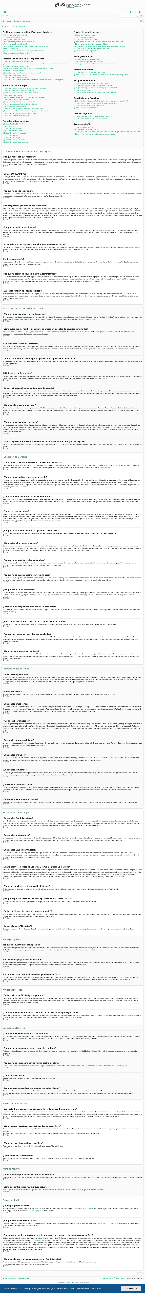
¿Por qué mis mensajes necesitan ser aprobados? (21, 113)
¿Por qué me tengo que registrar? (15, 35)
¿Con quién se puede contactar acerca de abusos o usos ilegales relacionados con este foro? (107, 132)
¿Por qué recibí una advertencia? (15, 106)
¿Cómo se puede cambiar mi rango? (16, 77)
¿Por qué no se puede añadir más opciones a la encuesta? (24, 97)
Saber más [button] (96, 1288)
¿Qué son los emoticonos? (12, 128)
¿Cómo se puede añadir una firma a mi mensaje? (20, 93)
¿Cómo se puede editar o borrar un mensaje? (19, 90)
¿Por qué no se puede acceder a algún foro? (19, 102)
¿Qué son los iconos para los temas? (16, 142)
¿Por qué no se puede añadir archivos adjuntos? (20, 104)
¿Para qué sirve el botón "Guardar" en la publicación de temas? (25, 111)
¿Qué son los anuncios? (11, 135)
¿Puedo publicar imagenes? (13, 131)
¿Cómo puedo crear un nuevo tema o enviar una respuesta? (24, 88)
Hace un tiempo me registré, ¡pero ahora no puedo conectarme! (25, 46)
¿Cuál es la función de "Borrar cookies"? (17, 53)
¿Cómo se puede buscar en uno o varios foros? (91, 83)
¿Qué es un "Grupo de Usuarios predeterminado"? (92, 49)
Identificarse (17, 16)
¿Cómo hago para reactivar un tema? (16, 115)
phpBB (103, 378)
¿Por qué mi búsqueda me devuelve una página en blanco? (95, 88)
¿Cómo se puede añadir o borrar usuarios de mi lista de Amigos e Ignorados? (101, 75)
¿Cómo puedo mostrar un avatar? (15, 75)
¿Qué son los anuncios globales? (15, 133)
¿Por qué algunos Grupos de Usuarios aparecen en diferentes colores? (99, 46)
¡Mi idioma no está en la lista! (13, 71)
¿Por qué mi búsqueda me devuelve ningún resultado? (93, 86)
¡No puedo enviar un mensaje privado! (87, 59)
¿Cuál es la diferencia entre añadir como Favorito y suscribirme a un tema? (101, 101)
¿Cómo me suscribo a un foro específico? (89, 105)
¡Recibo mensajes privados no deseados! (89, 62)
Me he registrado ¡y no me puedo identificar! (18, 42)
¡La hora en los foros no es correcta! (16, 66)
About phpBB (36, 1211)
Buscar (6, 16)
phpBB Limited (88, 1208)
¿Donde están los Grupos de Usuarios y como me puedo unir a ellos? (99, 42)
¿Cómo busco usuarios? (82, 90)
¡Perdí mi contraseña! (10, 49)
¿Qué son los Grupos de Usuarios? (86, 39)
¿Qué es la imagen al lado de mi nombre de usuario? (22, 73)
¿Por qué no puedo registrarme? (14, 39)
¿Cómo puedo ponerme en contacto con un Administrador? (95, 134)
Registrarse (28, 16)
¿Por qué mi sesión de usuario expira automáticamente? (23, 51)
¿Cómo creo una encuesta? (13, 95)
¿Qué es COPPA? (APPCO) (13, 37)
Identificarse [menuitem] (136, 12)
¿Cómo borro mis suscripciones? (86, 108)
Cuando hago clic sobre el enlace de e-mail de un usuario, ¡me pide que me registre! (33, 80)
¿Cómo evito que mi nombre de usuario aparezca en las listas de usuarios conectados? (34, 64)
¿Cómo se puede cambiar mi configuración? (18, 62)
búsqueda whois (36, 1240)
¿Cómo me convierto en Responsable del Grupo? (91, 44)
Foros (46, 12)
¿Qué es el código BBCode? (13, 124)
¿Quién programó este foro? (84, 127)
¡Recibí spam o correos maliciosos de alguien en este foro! (95, 64)
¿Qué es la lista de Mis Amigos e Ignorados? (90, 72)
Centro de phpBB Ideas (105, 1223)
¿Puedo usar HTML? (10, 126)
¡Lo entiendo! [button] (131, 1289)
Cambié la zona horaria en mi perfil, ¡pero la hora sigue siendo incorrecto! (29, 68)
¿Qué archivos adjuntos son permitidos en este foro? (93, 116)
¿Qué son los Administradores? (85, 35)
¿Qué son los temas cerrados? (14, 140)
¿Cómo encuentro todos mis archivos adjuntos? (91, 119)
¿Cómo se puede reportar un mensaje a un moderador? (23, 109)
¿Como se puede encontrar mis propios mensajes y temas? (95, 92)
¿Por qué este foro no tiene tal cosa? (87, 129)
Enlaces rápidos (5, 12)
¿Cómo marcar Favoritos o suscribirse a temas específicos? (95, 103)
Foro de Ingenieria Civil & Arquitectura (24, 12)
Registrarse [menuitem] (140, 12)
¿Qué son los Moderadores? (84, 37)
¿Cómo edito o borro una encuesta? (16, 100)
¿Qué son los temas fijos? (12, 138)
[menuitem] (131, 12)
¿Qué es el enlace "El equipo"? (85, 51)
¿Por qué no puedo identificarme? (15, 44)
